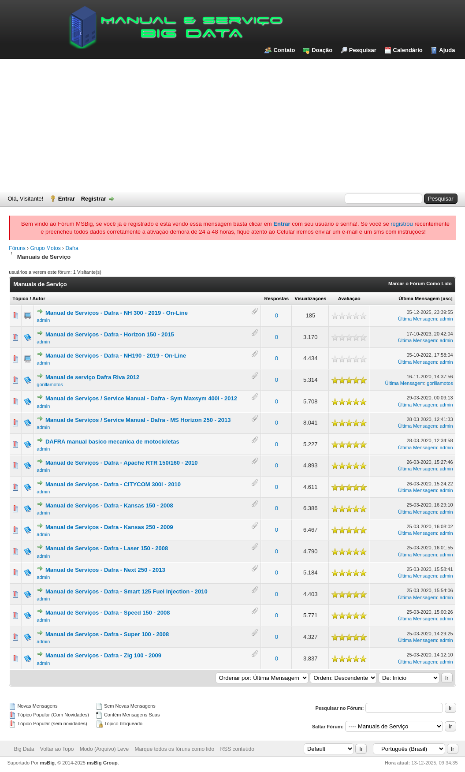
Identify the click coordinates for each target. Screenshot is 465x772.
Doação (322, 50)
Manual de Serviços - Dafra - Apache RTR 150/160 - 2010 (121, 462)
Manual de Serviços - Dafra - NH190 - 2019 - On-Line (115, 355)
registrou (402, 223)
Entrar (66, 198)
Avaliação (349, 298)
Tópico (20, 298)
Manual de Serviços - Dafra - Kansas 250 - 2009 (109, 527)
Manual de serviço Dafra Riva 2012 (92, 377)
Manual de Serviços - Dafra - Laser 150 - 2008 (106, 548)
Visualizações (310, 298)
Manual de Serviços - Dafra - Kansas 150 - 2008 (109, 505)
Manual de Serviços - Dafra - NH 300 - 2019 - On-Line (116, 313)
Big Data (24, 749)
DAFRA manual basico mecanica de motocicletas (112, 441)
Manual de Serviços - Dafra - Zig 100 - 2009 (103, 655)
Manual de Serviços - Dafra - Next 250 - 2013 (105, 570)
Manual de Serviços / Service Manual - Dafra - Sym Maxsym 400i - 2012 (141, 398)
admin (43, 320)
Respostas (276, 298)
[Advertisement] (232, 125)
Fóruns (17, 248)
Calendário (408, 50)
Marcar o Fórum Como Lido (420, 283)
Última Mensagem (419, 298)
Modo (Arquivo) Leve (104, 749)
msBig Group (102, 762)
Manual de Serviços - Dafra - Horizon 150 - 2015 (109, 334)
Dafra (71, 248)
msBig (47, 762)
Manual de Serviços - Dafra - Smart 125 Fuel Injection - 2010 (126, 591)
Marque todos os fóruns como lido (174, 749)
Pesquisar (362, 50)
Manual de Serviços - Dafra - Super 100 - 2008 (107, 634)
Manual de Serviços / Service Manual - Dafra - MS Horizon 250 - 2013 (138, 420)
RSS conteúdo (237, 749)
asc (447, 298)
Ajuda (447, 50)
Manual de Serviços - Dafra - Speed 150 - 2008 (107, 612)
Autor (38, 298)
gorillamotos (50, 384)
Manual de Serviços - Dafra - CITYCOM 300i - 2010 (113, 484)
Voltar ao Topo (57, 749)
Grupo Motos (45, 248)
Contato (284, 50)
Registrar (93, 198)
